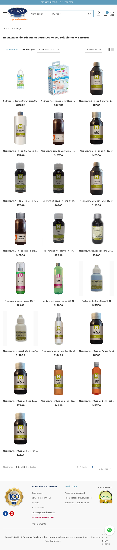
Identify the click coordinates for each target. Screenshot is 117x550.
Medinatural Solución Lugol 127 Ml (96, 151)
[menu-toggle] (5, 14)
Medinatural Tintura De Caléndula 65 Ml (22, 401)
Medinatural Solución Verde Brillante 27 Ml (23, 251)
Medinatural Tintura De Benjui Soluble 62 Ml (62, 401)
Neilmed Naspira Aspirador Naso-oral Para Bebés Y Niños (68, 101)
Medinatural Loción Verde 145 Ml (20, 301)
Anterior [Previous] (82, 467)
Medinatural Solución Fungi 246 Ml (96, 201)
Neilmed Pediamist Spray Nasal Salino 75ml (24, 101)
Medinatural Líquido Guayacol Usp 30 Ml (60, 151)
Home (6, 28)
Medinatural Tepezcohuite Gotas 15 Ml (21, 351)
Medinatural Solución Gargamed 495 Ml (22, 151)
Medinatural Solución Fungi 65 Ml (58, 201)
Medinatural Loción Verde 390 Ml (58, 301)
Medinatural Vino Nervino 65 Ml (58, 251)
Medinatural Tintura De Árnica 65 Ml (96, 351)
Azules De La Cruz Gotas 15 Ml (96, 301)
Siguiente (105, 469)
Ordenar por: (28, 49)
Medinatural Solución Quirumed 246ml (97, 101)
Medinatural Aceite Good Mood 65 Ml (21, 201)
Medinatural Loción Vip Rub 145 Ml (58, 351)
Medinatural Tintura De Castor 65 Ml (20, 451)
